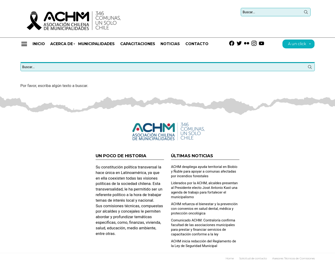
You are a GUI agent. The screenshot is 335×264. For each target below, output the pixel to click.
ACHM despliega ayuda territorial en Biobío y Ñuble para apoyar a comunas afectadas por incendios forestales (204, 171)
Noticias (170, 44)
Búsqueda (306, 13)
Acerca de (61, 46)
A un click (297, 44)
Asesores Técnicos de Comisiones (293, 258)
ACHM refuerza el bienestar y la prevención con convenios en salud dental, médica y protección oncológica (204, 208)
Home (230, 258)
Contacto (196, 44)
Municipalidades (96, 44)
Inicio (39, 44)
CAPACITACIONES (137, 44)
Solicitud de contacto (253, 258)
